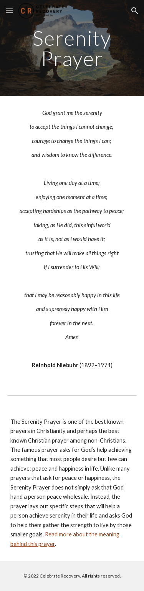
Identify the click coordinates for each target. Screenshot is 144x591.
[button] (9, 10)
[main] (72, 48)
